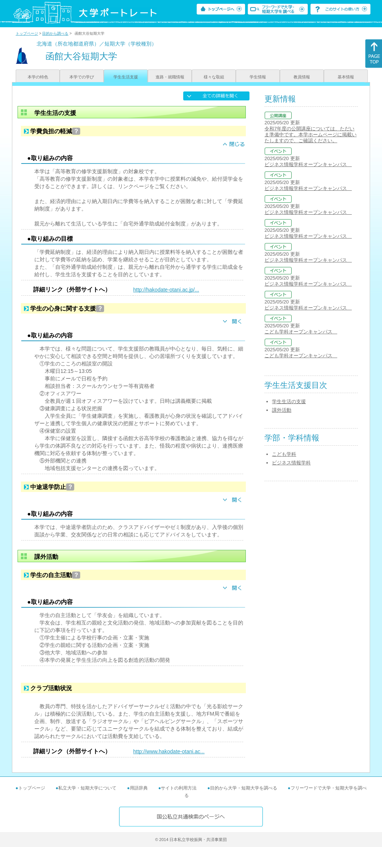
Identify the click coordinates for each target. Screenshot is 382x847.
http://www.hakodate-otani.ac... (168, 751)
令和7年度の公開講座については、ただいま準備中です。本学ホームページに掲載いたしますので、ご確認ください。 (310, 134)
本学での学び (81, 77)
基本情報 (346, 77)
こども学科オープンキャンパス (300, 331)
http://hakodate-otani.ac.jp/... (166, 290)
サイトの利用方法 (179, 788)
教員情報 (302, 77)
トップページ (27, 33)
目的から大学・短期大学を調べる (243, 788)
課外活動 (281, 410)
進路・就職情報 (170, 77)
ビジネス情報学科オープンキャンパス (308, 164)
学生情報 (258, 77)
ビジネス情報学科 (291, 462)
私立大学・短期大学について (87, 788)
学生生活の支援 (289, 401)
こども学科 (284, 454)
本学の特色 (38, 77)
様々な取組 (214, 77)
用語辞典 (139, 788)
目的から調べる (55, 33)
